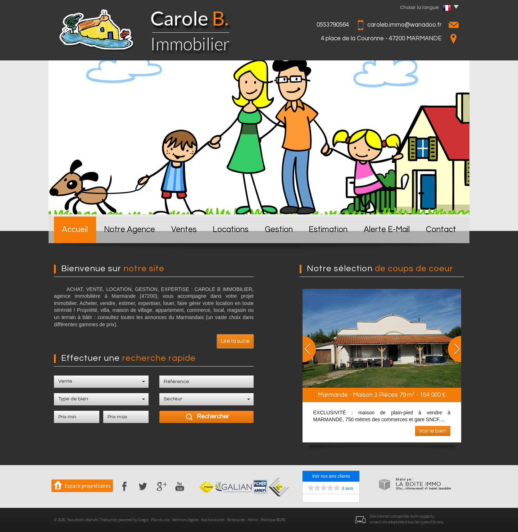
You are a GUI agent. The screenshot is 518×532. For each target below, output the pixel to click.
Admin (252, 519)
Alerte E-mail (387, 230)
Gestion (279, 230)
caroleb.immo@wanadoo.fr (404, 25)
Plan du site (160, 519)
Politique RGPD (273, 519)
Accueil (75, 230)
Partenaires (236, 519)
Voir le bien (432, 431)
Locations (231, 230)
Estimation (328, 230)
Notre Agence (129, 230)
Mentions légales (185, 519)
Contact (441, 230)
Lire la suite (235, 341)
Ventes (184, 230)
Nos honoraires (212, 519)
